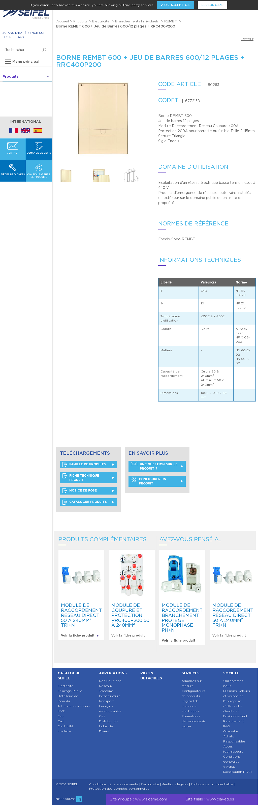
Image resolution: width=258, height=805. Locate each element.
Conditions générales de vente (113, 784)
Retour (247, 39)
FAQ (226, 726)
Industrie (106, 726)
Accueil (62, 21)
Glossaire (230, 731)
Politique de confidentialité (212, 784)
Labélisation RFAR (237, 771)
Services (191, 673)
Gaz (61, 721)
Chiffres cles (233, 706)
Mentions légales (175, 784)
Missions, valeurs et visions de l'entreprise (236, 696)
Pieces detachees (151, 675)
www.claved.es (220, 799)
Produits (80, 21)
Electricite (65, 686)
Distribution (108, 721)
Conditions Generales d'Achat (232, 761)
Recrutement (233, 721)
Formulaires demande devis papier (194, 721)
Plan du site (150, 784)
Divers (104, 731)
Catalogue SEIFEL (69, 675)
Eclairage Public (70, 691)
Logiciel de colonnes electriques (190, 706)
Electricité (101, 21)
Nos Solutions (110, 681)
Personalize (212, 5)
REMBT (170, 21)
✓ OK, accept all (175, 5)
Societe (231, 673)
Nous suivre (68, 799)
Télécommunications (74, 706)
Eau (60, 716)
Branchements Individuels (137, 21)
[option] (72, 175)
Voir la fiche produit (80, 635)
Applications (113, 673)
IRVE (61, 711)
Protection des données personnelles (119, 788)
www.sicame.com (151, 799)
